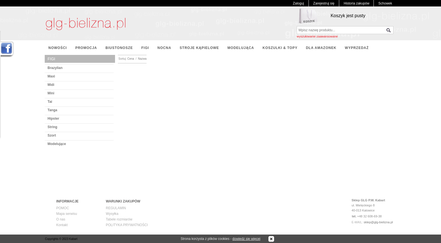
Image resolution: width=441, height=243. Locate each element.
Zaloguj (298, 3)
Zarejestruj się (323, 3)
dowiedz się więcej (246, 239)
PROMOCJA (86, 48)
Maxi (51, 76)
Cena (130, 58)
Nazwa (142, 58)
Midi (51, 85)
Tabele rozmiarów (119, 219)
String (52, 127)
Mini (51, 93)
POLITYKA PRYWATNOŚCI (127, 225)
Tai (50, 102)
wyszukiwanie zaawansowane (317, 36)
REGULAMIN (116, 208)
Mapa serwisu (66, 214)
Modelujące (57, 144)
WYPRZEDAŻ (357, 48)
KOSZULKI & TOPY (280, 48)
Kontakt (62, 225)
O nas (60, 219)
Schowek (385, 3)
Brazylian (55, 68)
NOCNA (164, 48)
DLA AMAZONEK (321, 48)
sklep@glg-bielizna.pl (378, 222)
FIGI (145, 48)
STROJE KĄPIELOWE (199, 48)
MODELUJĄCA (241, 48)
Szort (52, 135)
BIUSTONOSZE (119, 48)
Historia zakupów (356, 3)
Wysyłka (112, 214)
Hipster (53, 119)
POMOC (62, 208)
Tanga (52, 110)
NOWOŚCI (57, 48)
